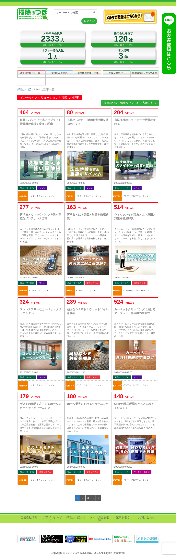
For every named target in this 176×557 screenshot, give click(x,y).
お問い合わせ (116, 73)
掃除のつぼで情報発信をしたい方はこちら (130, 102)
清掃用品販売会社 (59, 73)
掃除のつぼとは (76, 517)
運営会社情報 (29, 517)
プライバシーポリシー (52, 519)
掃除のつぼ (24, 89)
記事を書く (31, 81)
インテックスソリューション (41, 196)
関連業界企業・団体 (87, 73)
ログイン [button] (89, 20)
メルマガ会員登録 (99, 519)
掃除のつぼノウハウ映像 (144, 73)
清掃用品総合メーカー (31, 73)
